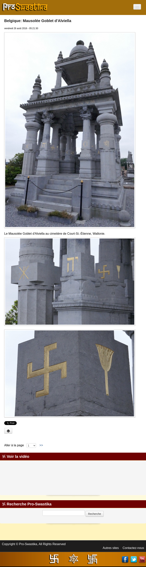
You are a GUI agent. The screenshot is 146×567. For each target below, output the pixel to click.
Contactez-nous (133, 548)
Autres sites (111, 548)
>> (41, 445)
